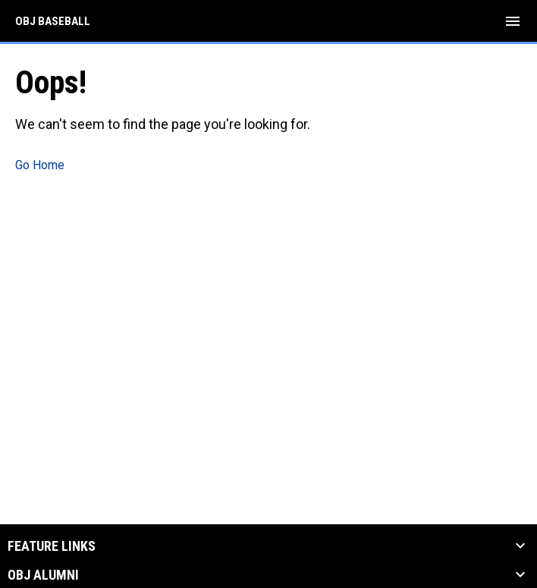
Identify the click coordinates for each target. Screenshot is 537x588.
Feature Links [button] (52, 546)
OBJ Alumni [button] (43, 575)
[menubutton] (513, 21)
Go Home (39, 165)
